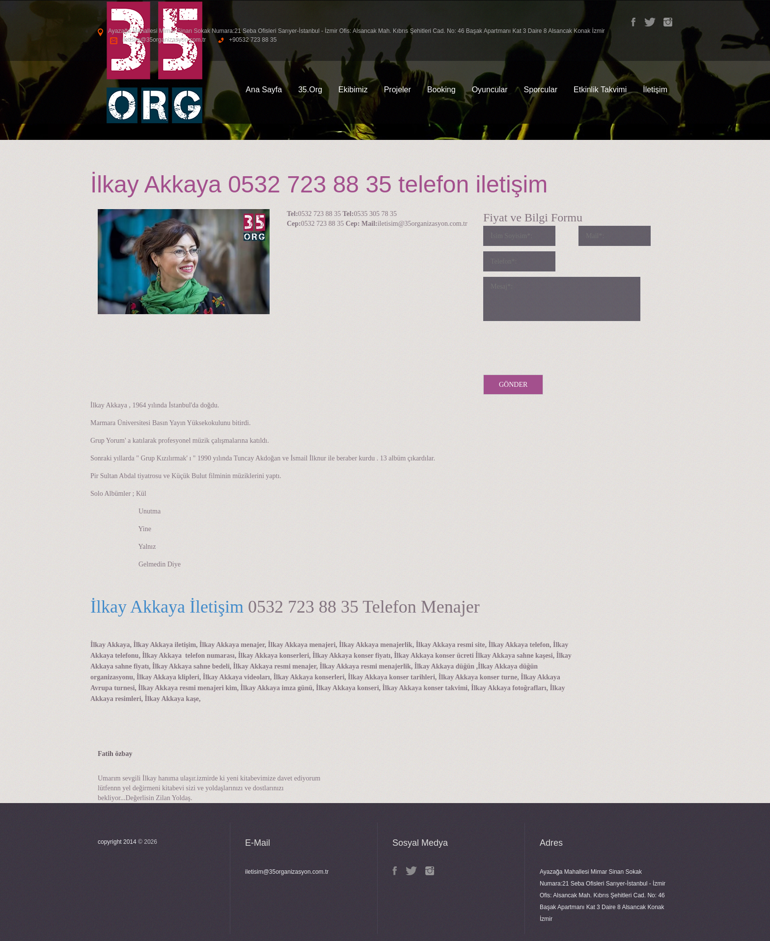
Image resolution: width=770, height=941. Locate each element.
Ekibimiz (353, 89)
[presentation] (557, 345)
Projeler (397, 89)
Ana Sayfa (264, 89)
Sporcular (540, 89)
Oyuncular (490, 89)
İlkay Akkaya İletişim (167, 607)
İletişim (655, 89)
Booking (441, 89)
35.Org (310, 89)
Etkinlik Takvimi (600, 89)
